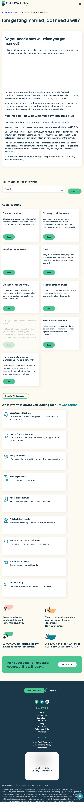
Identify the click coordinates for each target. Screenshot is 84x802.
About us (42, 641)
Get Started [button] (67, 584)
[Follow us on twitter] (42, 622)
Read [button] (10, 236)
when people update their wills (56, 122)
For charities (42, 646)
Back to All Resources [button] (15, 401)
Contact (42, 652)
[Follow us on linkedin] (47, 622)
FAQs (42, 632)
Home (4, 12)
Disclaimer (42, 668)
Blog (42, 644)
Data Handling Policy (42, 665)
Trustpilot (36, 697)
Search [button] (74, 189)
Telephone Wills (42, 649)
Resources (12, 12)
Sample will (42, 638)
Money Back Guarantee (42, 662)
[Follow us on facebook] (37, 622)
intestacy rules (29, 98)
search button (62, 189)
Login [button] (53, 610)
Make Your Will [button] (34, 610)
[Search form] (34, 189)
